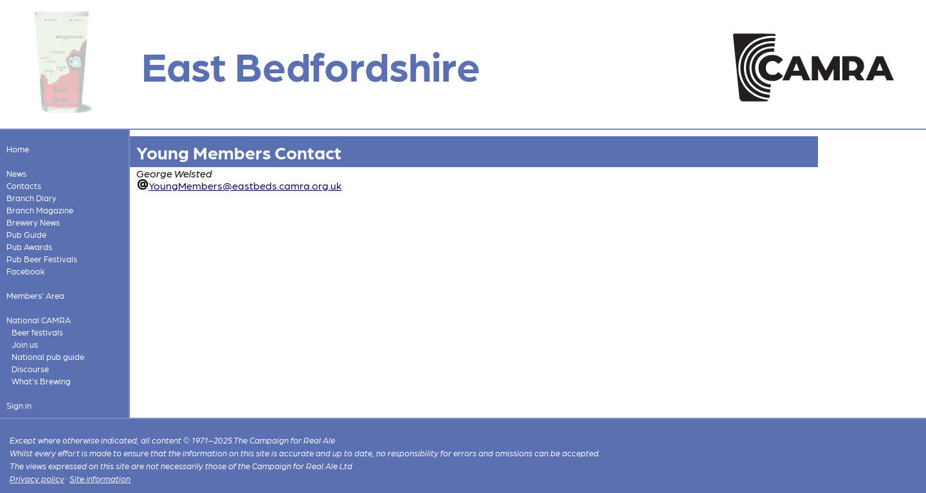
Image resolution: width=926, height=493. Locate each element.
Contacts (23, 185)
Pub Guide (26, 234)
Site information (100, 478)
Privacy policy (37, 478)
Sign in (19, 405)
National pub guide (48, 356)
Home (17, 149)
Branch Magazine (39, 210)
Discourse (30, 368)
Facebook (25, 271)
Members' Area (35, 295)
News (16, 173)
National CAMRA (38, 320)
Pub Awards (29, 246)
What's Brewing (41, 381)
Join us (25, 344)
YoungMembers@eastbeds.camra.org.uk (245, 185)
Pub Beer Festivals (41, 259)
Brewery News (33, 222)
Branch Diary (31, 197)
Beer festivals (37, 332)
